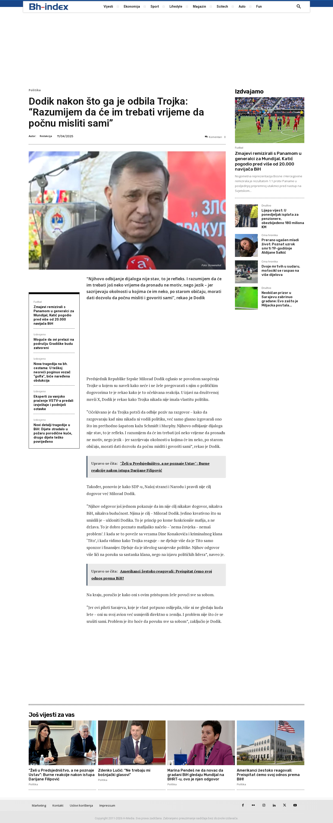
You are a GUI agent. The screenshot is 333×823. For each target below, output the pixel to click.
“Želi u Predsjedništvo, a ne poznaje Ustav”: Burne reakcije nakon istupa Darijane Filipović (62, 774)
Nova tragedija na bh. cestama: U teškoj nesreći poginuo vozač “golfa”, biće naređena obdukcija (52, 372)
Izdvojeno (40, 334)
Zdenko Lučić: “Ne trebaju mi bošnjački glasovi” (124, 772)
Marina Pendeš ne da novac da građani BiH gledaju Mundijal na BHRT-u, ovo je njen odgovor (195, 774)
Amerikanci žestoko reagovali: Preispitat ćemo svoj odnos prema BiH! (268, 774)
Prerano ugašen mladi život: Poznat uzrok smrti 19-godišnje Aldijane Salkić (280, 246)
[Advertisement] (166, 49)
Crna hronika (270, 235)
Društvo (266, 205)
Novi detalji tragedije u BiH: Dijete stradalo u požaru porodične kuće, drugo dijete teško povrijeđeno (53, 433)
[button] (298, 6)
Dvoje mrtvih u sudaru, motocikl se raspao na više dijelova (281, 270)
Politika (35, 90)
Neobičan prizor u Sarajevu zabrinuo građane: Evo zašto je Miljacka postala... (280, 299)
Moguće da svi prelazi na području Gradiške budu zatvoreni (54, 343)
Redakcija (46, 136)
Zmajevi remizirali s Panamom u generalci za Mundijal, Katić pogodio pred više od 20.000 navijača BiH (54, 315)
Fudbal (38, 301)
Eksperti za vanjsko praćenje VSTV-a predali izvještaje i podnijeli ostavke (53, 402)
